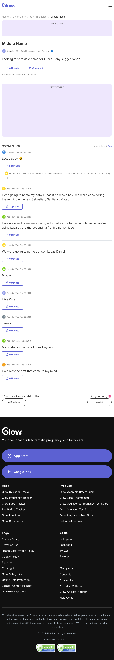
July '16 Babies (38, 16)
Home (5, 16)
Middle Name (58, 16)
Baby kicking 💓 (101, 396)
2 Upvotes (13, 165)
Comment (36, 68)
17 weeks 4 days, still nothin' (21, 396)
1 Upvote (12, 206)
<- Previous (14, 402)
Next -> (99, 402)
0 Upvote (12, 68)
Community (19, 16)
